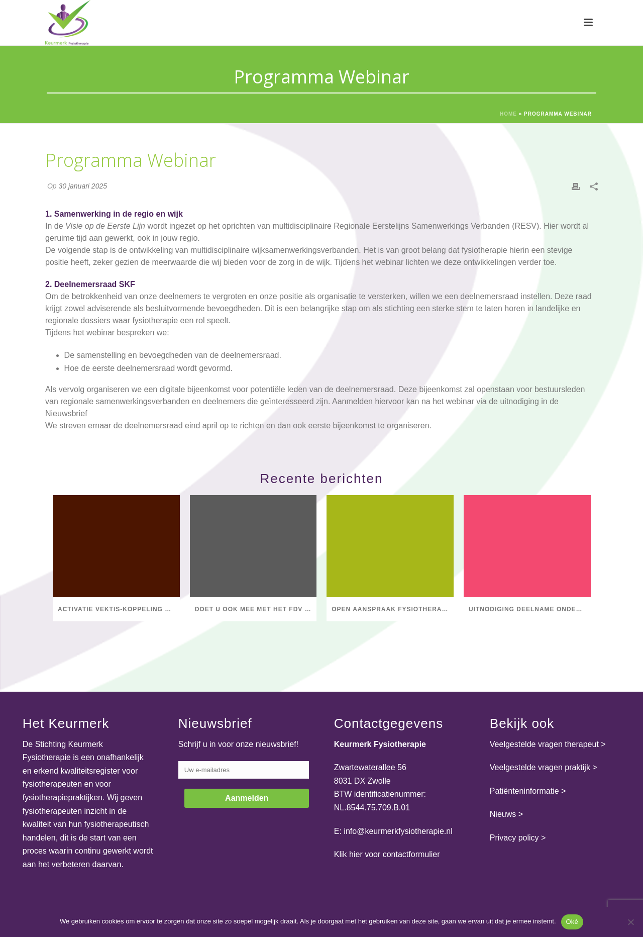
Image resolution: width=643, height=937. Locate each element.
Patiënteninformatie (524, 791)
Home (508, 114)
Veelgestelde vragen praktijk (540, 767)
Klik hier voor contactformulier (387, 854)
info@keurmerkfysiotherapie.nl (398, 831)
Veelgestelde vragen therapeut (544, 744)
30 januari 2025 (82, 186)
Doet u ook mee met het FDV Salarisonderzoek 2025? (256, 609)
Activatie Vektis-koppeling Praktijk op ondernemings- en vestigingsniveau (119, 609)
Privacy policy (514, 837)
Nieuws (503, 814)
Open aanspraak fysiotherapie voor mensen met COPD (393, 609)
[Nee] (630, 922)
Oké (572, 921)
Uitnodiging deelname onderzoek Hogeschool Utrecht (530, 609)
